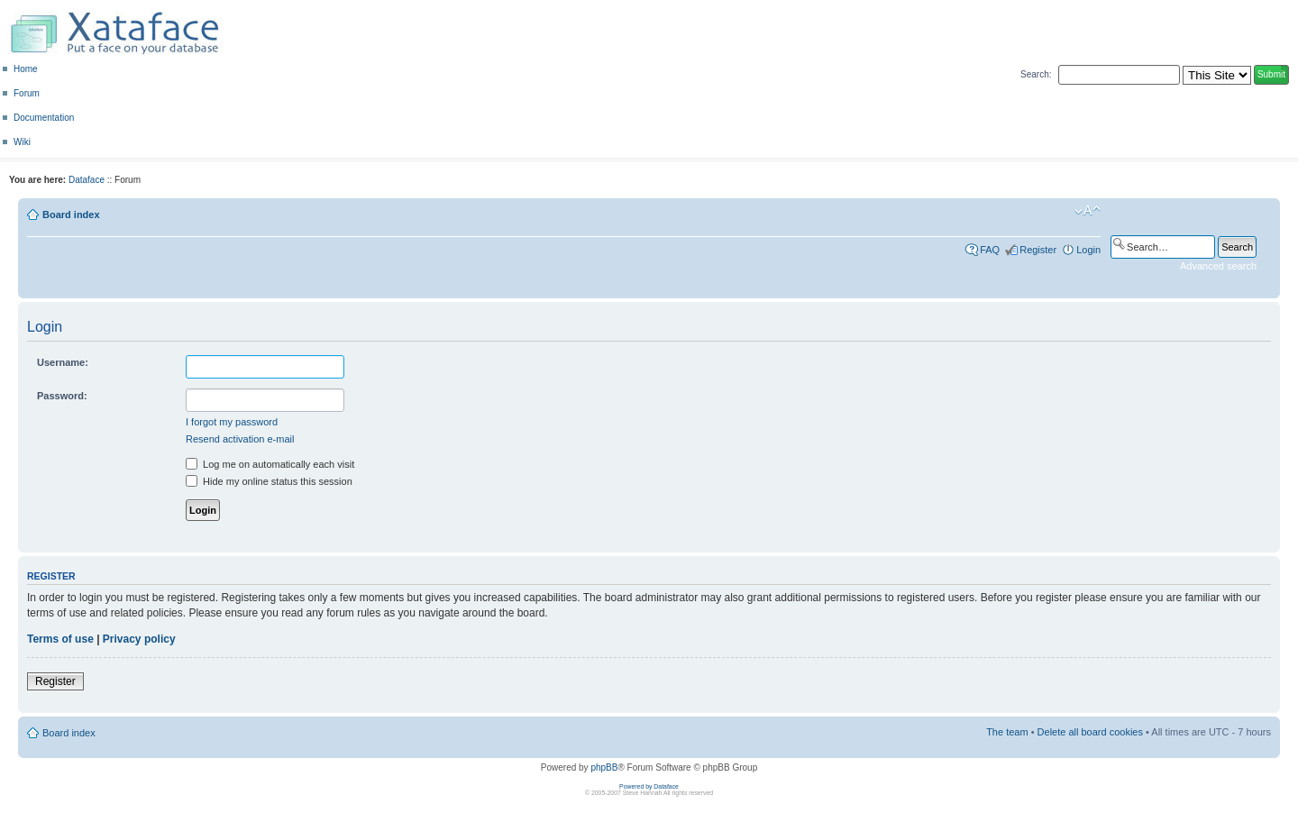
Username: (62, 362)
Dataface (87, 180)
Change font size (1087, 211)
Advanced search (1218, 265)
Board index (71, 214)
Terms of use (60, 639)
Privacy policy (139, 639)
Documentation (44, 118)
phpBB (603, 767)
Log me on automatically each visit (270, 464)
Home (26, 69)
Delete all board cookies (1090, 731)
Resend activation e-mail (240, 439)
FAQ (990, 249)
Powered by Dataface (649, 786)
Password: (62, 395)
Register (1037, 249)
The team (1007, 731)
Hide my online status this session (269, 481)
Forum (27, 93)
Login (1088, 249)
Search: (1035, 74)
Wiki (22, 142)
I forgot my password (232, 421)
